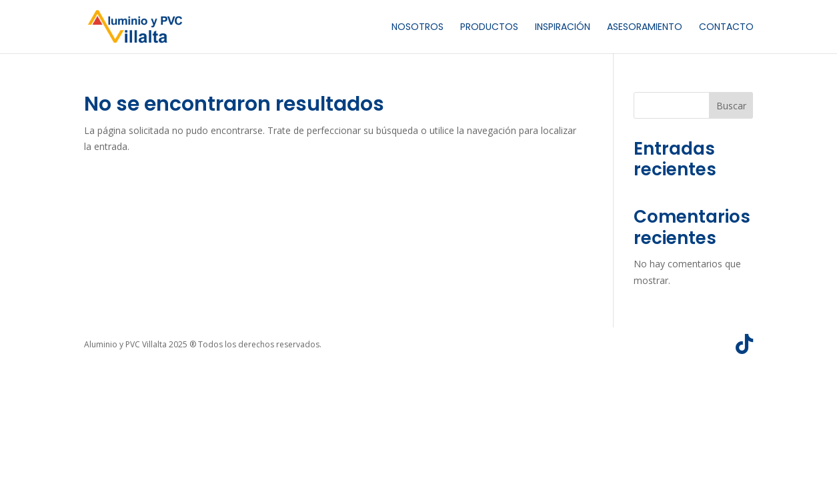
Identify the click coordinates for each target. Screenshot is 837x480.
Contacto (726, 27)
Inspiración (562, 27)
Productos (489, 27)
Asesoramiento (644, 27)
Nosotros (417, 27)
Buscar (731, 105)
